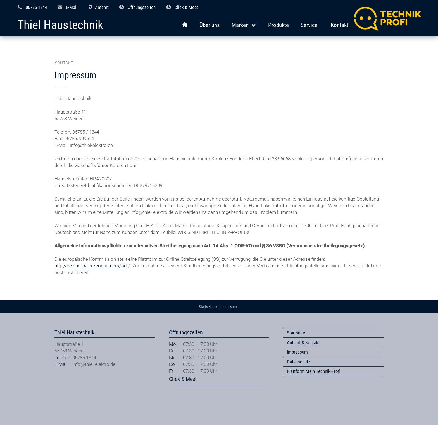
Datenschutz (298, 361)
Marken (240, 24)
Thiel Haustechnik (60, 25)
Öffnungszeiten (142, 7)
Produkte (278, 24)
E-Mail (71, 7)
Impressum (297, 352)
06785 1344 (36, 7)
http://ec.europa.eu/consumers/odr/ (92, 266)
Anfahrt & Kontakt (303, 342)
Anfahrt (102, 7)
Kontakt (339, 24)
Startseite (296, 332)
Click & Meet (186, 7)
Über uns (209, 24)
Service (309, 24)
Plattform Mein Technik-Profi (313, 371)
